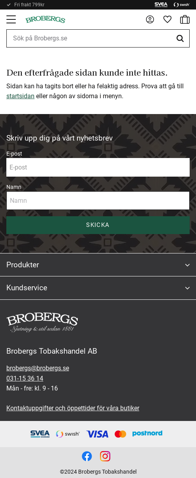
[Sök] (181, 38)
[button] (11, 19)
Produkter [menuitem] (22, 264)
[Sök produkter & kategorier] (98, 38)
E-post (14, 153)
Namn (13, 187)
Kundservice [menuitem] (26, 287)
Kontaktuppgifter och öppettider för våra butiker (72, 408)
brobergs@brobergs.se (37, 368)
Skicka (98, 225)
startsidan (20, 96)
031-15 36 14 (24, 378)
